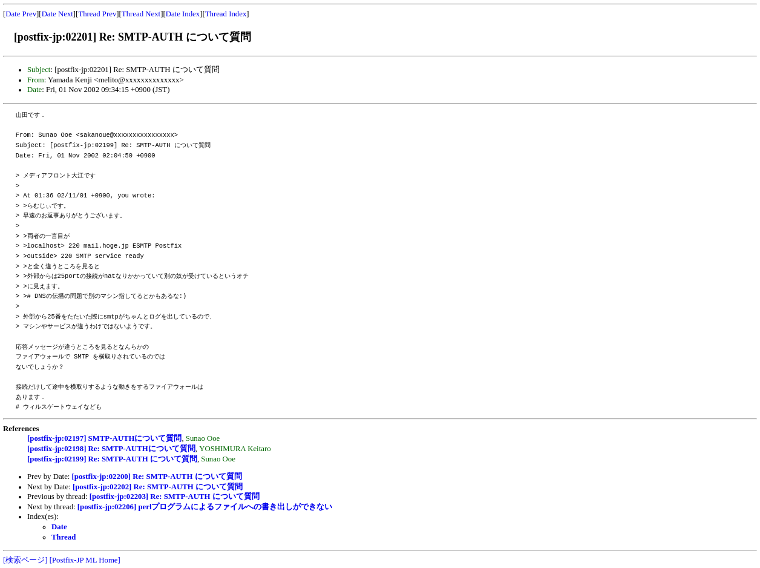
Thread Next (141, 14)
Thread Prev (97, 14)
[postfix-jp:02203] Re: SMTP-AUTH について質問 (175, 496)
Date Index (183, 14)
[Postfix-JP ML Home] (85, 560)
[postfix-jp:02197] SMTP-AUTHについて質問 (104, 438)
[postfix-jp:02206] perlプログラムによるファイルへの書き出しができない (205, 507)
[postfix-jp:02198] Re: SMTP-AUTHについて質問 (111, 448)
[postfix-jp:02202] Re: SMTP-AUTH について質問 (158, 487)
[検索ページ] (25, 560)
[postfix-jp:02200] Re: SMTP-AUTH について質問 (157, 476)
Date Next (57, 14)
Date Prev (20, 14)
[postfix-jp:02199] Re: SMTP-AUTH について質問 (112, 459)
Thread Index (226, 14)
